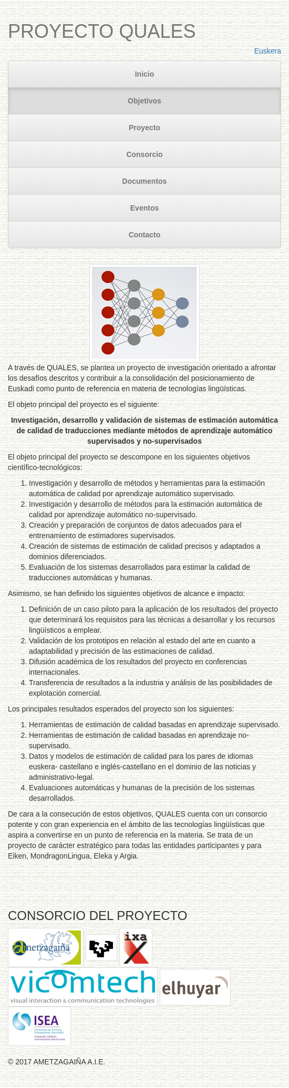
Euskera (267, 51)
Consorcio (144, 154)
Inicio (144, 74)
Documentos (144, 181)
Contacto (145, 235)
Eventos (144, 208)
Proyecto (144, 127)
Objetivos (144, 101)
